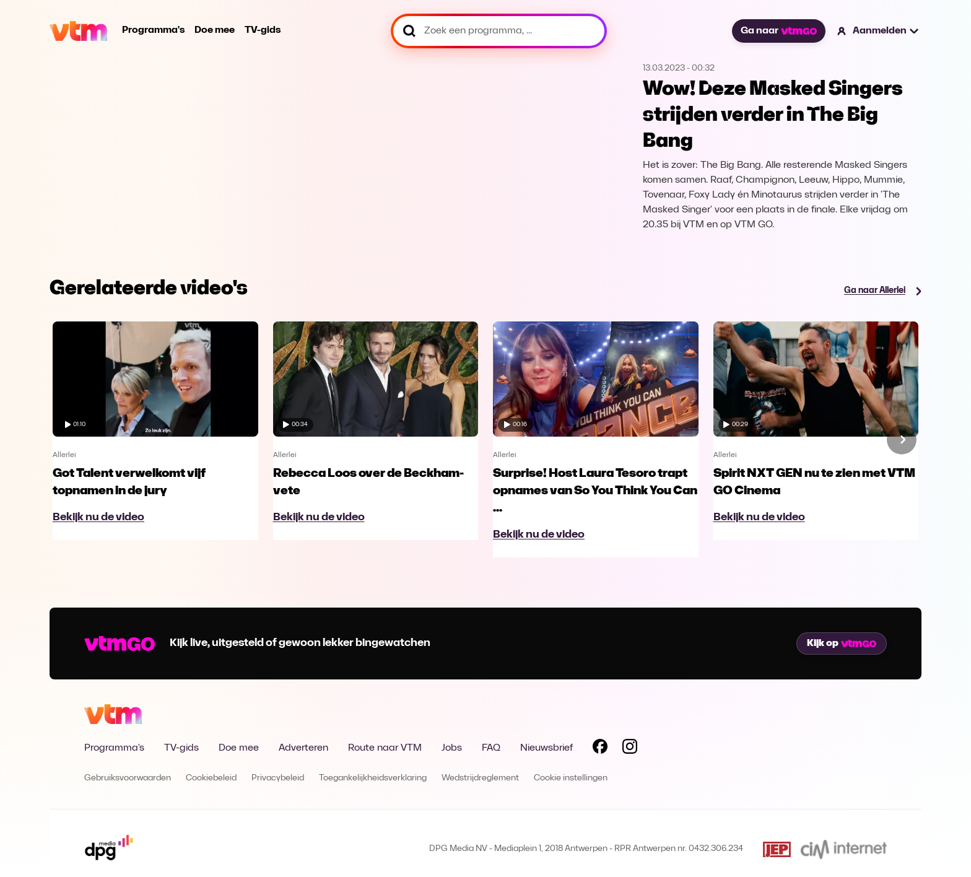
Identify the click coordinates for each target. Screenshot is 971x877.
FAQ (491, 748)
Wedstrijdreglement (480, 778)
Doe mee (214, 30)
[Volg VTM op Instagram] (629, 749)
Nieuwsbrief (546, 748)
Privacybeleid (277, 778)
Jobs (452, 748)
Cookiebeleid (211, 778)
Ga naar (778, 31)
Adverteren (303, 748)
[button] (878, 31)
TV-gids (263, 30)
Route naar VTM (385, 748)
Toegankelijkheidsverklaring (373, 778)
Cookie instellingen (570, 778)
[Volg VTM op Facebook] (600, 749)
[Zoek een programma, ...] (498, 31)
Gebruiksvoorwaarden (127, 778)
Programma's (153, 30)
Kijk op (841, 643)
